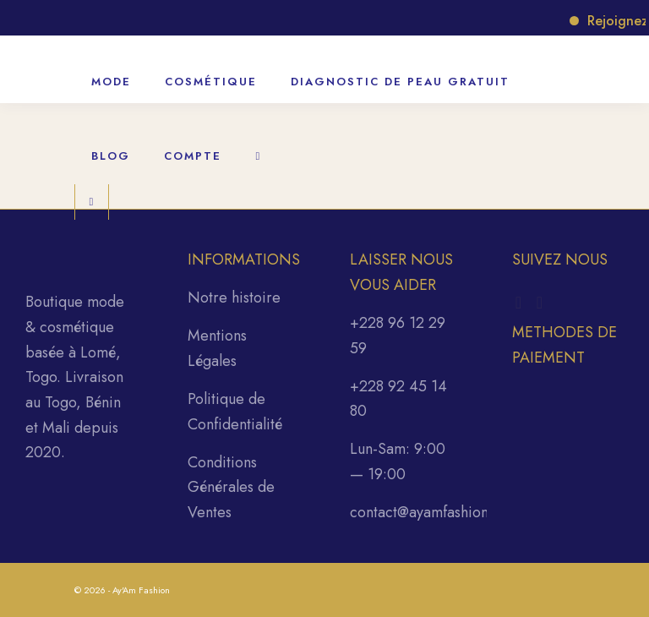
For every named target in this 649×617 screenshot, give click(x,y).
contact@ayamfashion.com (435, 512)
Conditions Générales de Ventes (231, 487)
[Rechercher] (258, 147)
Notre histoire (234, 297)
